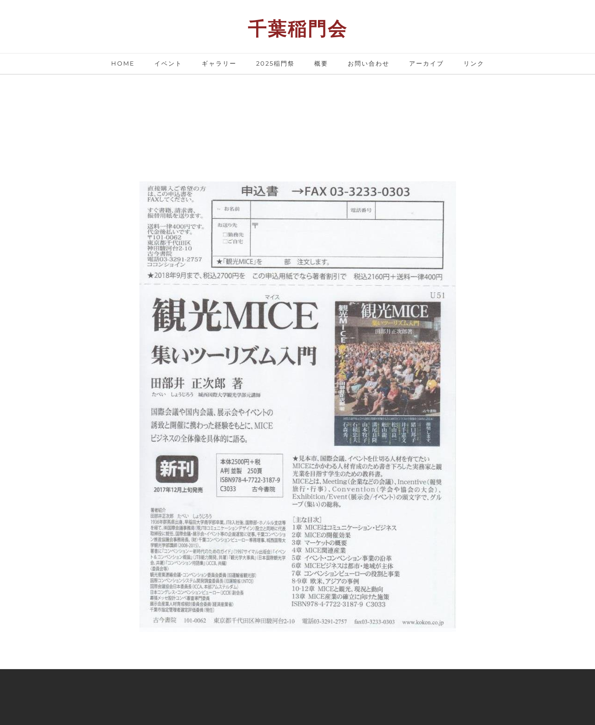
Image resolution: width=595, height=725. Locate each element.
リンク (473, 63)
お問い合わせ (369, 63)
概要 (321, 63)
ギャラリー (219, 63)
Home (123, 63)
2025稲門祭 (275, 63)
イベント (168, 63)
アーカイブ (426, 63)
